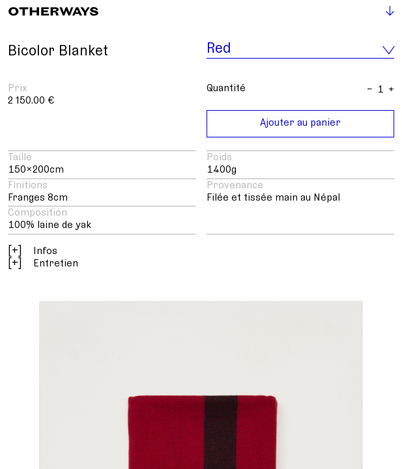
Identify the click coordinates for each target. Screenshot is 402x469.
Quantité (226, 88)
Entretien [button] (43, 263)
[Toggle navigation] (384, 12)
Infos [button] (32, 251)
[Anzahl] (380, 90)
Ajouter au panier (300, 122)
